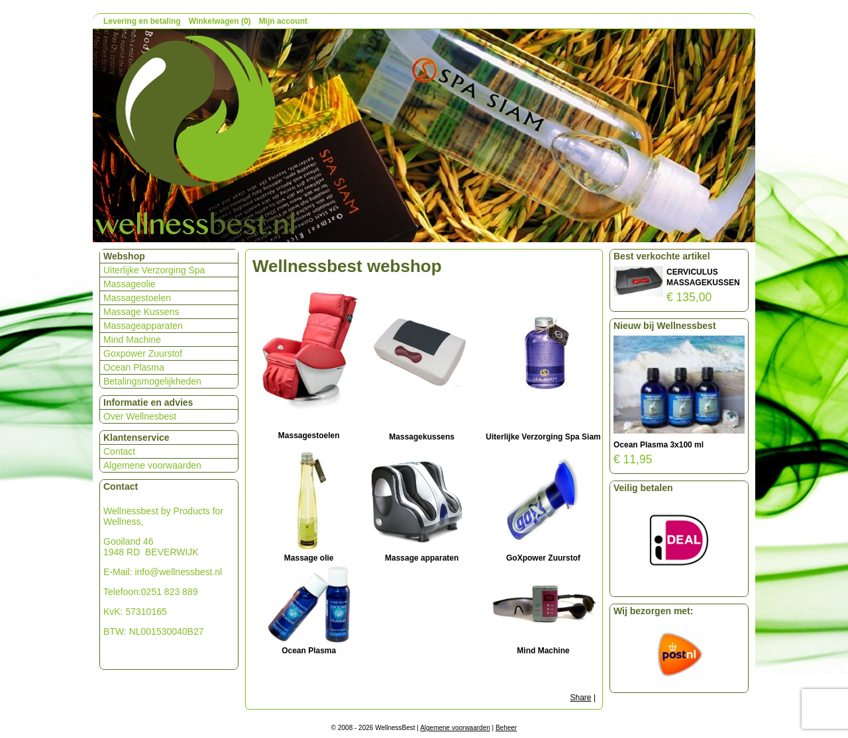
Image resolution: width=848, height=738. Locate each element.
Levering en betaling (142, 21)
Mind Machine (132, 339)
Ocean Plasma (133, 367)
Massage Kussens (141, 311)
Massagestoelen (137, 298)
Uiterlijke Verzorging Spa (154, 270)
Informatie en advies (148, 402)
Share (581, 697)
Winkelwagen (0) (220, 21)
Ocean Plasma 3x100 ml (658, 444)
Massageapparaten (143, 325)
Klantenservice (136, 437)
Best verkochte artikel (661, 256)
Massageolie (129, 284)
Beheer (506, 727)
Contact (119, 451)
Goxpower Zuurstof (142, 353)
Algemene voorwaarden (152, 465)
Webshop (124, 256)
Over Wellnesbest (139, 416)
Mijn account (283, 21)
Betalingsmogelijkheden (152, 381)
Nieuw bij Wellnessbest (664, 325)
